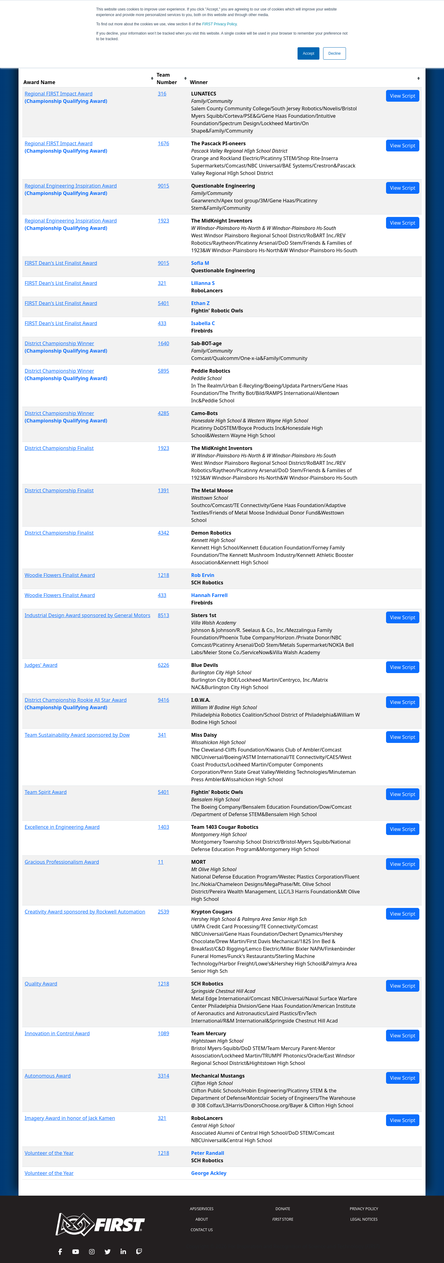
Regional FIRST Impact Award (58, 93)
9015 (163, 185)
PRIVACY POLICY (364, 1208)
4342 (163, 532)
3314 (163, 1075)
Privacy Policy (219, 24)
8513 (163, 615)
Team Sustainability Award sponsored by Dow (77, 734)
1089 (163, 1033)
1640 (163, 343)
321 (162, 283)
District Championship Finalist (59, 448)
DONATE (283, 1208)
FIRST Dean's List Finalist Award (61, 263)
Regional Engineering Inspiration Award (71, 185)
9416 (163, 700)
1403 (163, 827)
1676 (163, 143)
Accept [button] (308, 53)
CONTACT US (202, 1229)
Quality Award (41, 983)
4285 (163, 413)
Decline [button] (334, 53)
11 (160, 861)
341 (162, 734)
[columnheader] (88, 78)
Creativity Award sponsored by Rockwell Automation (85, 911)
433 (162, 323)
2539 (163, 911)
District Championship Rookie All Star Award (76, 700)
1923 (163, 220)
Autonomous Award (48, 1075)
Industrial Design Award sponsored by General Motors (87, 615)
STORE (282, 1219)
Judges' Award (41, 665)
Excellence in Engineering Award (62, 827)
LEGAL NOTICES (364, 1219)
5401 (163, 303)
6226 (163, 665)
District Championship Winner (59, 343)
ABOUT (201, 1219)
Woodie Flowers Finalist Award (60, 575)
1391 (163, 490)
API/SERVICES (201, 1208)
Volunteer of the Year (49, 1153)
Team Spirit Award (46, 792)
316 (162, 93)
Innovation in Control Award (57, 1033)
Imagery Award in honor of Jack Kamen (70, 1118)
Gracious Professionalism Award (62, 861)
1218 (163, 575)
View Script (402, 95)
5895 (163, 370)
